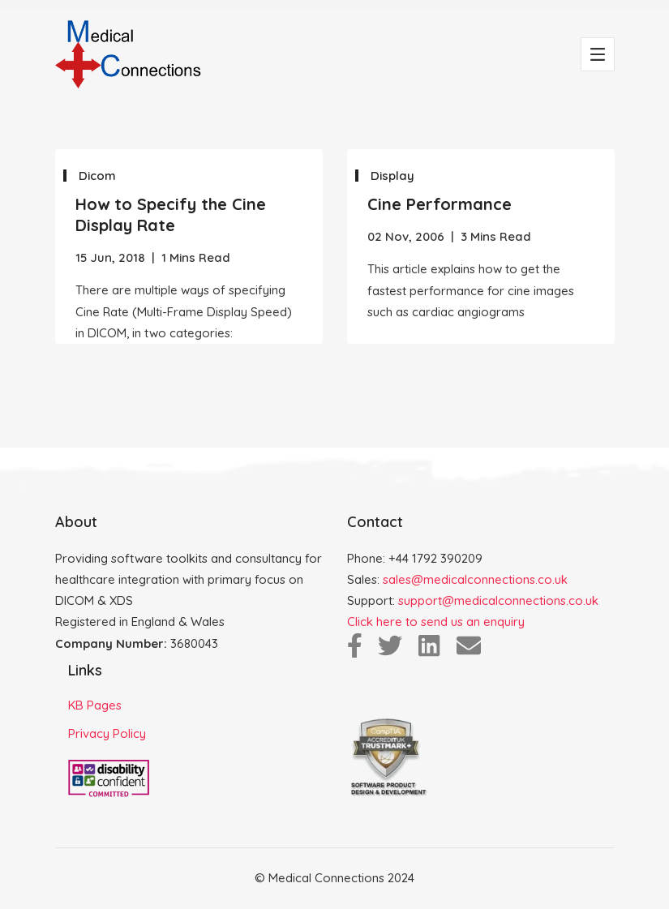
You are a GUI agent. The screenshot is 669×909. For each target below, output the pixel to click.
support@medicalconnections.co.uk (498, 600)
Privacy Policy (107, 733)
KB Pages (95, 705)
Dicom (97, 175)
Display (392, 175)
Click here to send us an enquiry (436, 621)
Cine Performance (439, 204)
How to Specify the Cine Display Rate (170, 214)
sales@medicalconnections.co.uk (475, 579)
